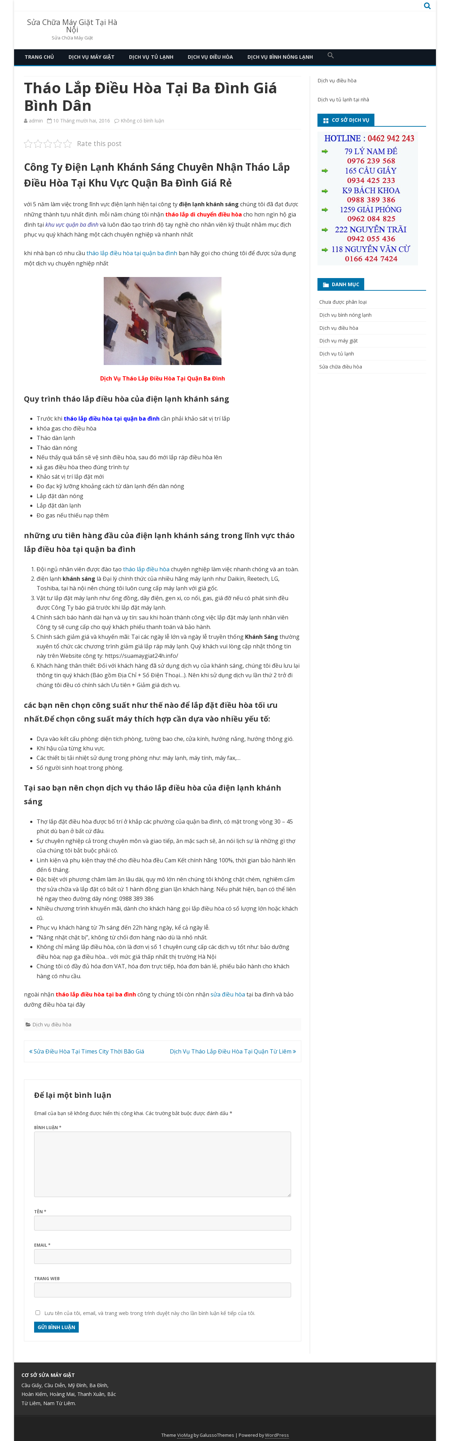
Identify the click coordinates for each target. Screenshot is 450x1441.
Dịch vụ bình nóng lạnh (280, 57)
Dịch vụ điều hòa (210, 57)
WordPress (277, 1435)
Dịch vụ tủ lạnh (151, 57)
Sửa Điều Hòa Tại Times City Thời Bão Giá (86, 1051)
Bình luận (48, 1128)
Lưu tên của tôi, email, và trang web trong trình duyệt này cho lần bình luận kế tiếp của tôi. (149, 1313)
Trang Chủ (39, 57)
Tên (40, 1212)
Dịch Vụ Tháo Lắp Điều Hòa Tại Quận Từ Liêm (233, 1051)
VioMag (185, 1435)
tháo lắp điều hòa (146, 569)
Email (42, 1245)
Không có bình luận (142, 120)
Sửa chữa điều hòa (340, 366)
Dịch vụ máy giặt (92, 57)
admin (36, 120)
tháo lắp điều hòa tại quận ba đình (131, 253)
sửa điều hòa (228, 994)
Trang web (47, 1279)
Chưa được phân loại (343, 301)
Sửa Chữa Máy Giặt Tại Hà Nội (72, 26)
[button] (331, 57)
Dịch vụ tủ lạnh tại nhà (343, 99)
